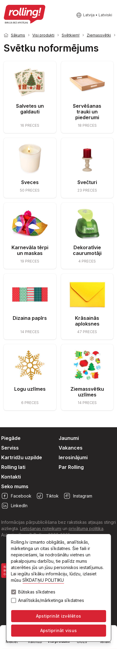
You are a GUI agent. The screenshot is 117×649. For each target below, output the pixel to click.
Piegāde (11, 438)
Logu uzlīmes (30, 389)
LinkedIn (14, 505)
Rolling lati (13, 467)
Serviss (10, 448)
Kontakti (11, 477)
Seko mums (14, 486)
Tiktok (47, 496)
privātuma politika (86, 528)
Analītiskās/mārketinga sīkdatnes (51, 600)
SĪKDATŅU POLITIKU (43, 580)
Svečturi (87, 182)
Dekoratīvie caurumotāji (87, 250)
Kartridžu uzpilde (21, 457)
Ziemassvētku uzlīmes (87, 392)
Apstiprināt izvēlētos (58, 616)
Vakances (71, 448)
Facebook (16, 496)
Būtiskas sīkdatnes (36, 592)
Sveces (30, 182)
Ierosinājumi (73, 457)
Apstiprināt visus (58, 630)
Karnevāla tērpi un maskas (29, 250)
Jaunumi (69, 438)
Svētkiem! (71, 35)
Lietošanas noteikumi (40, 528)
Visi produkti (43, 35)
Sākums (18, 35)
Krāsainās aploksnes (87, 321)
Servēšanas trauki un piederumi (87, 111)
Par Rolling (71, 467)
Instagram (77, 496)
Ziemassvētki (99, 35)
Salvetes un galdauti (30, 109)
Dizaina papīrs (30, 318)
